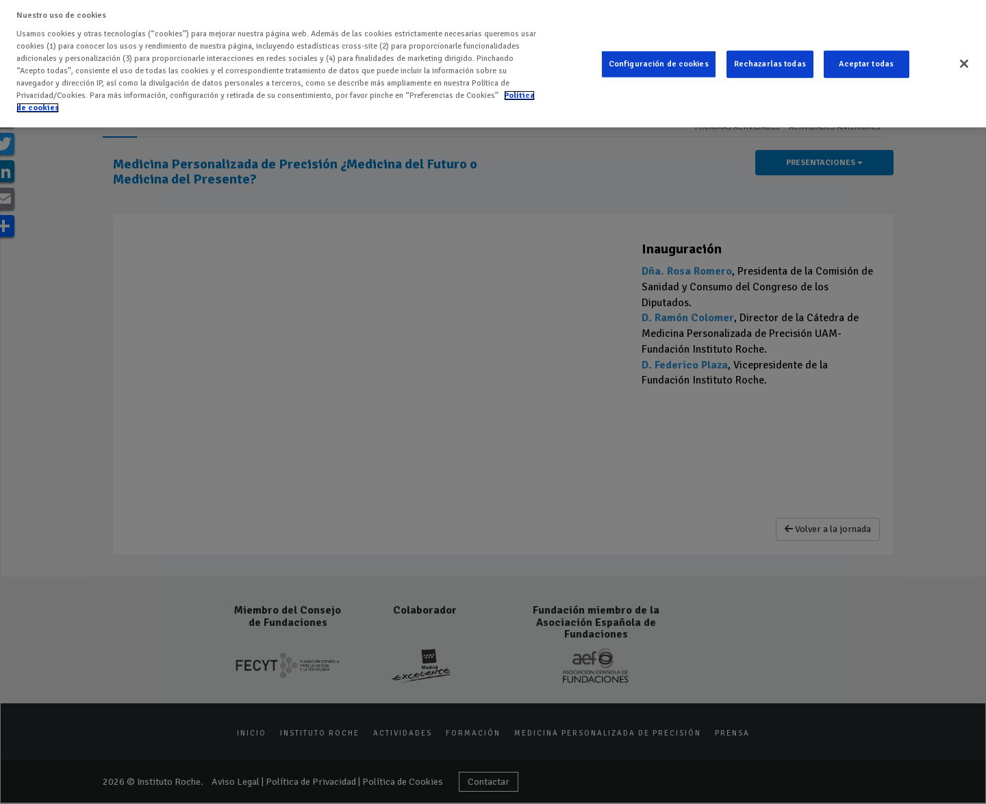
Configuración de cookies (659, 64)
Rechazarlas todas (770, 64)
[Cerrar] (964, 64)
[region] (493, 63)
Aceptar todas (866, 64)
